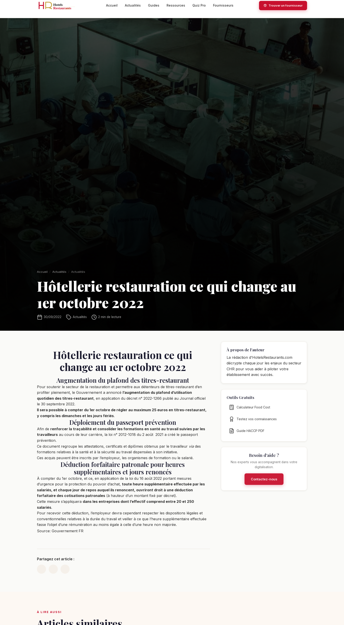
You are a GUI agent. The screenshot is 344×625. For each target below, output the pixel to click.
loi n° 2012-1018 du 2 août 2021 (136, 434)
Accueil (112, 5)
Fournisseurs (223, 5)
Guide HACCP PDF (246, 433)
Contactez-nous (264, 481)
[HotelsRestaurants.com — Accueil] (58, 5)
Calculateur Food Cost (249, 409)
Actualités (133, 5)
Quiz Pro (199, 5)
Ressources (176, 5)
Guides (153, 5)
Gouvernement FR (67, 531)
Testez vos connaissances (253, 421)
